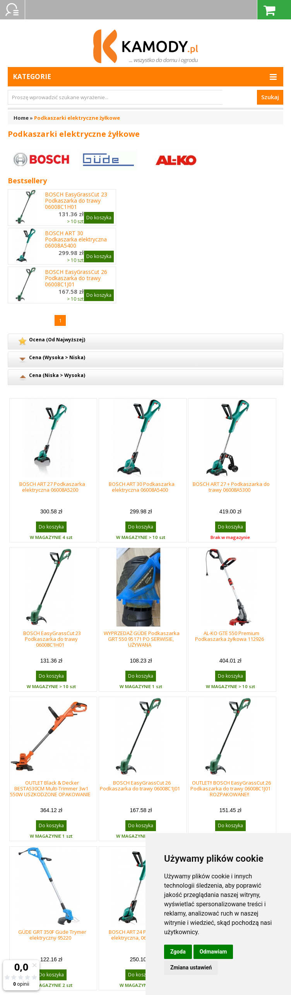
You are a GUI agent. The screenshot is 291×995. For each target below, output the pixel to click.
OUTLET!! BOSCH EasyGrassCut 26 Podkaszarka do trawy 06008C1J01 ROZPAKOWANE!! (230, 788)
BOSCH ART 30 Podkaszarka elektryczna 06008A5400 (76, 239)
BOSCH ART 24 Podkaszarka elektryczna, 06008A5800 (142, 934)
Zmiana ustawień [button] (191, 967)
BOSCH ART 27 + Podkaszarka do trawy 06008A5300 (231, 486)
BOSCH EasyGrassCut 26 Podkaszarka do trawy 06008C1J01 (76, 278)
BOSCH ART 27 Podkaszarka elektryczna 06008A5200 (52, 486)
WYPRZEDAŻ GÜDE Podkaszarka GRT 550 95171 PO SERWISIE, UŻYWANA (142, 639)
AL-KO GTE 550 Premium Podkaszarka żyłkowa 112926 (229, 636)
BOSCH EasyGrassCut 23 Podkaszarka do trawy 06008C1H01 (76, 200)
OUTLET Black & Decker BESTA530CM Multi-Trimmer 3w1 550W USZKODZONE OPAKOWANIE (50, 788)
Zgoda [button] (178, 952)
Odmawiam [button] (213, 952)
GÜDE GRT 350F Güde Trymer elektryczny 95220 (52, 934)
